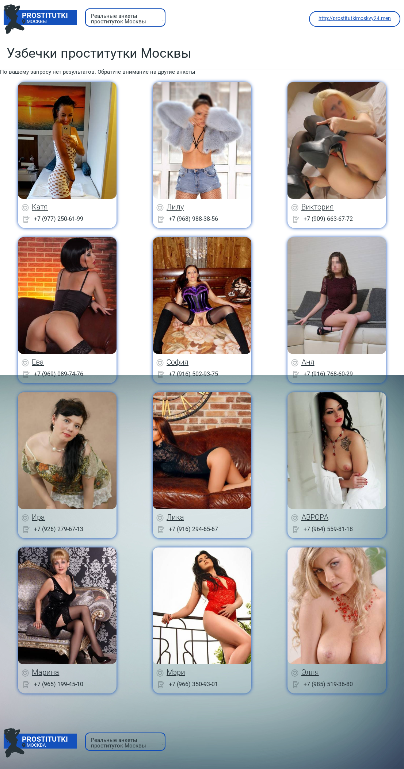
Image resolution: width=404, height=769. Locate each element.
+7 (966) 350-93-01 (193, 684)
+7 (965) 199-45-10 (58, 684)
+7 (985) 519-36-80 (328, 684)
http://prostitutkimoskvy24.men (355, 18)
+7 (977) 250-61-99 (58, 218)
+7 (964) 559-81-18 (328, 529)
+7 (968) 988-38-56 (193, 218)
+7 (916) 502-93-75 (193, 373)
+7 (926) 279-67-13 (58, 529)
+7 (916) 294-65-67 (193, 529)
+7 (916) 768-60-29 (328, 373)
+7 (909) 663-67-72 (328, 218)
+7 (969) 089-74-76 (58, 373)
